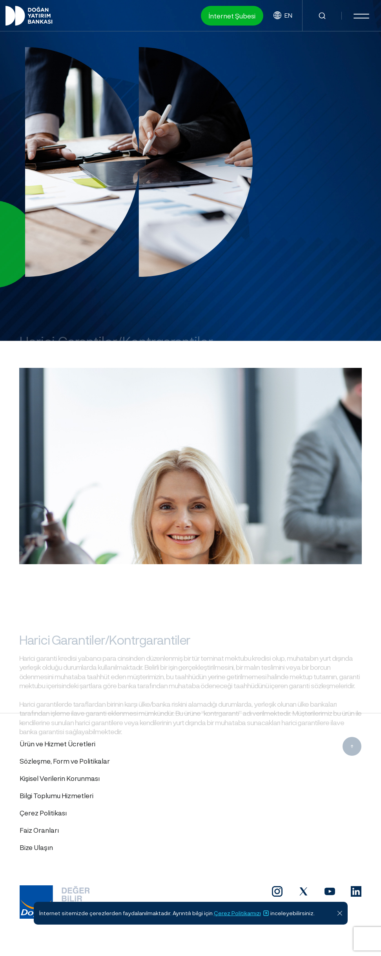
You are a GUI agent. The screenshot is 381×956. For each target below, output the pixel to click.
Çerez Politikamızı (241, 913)
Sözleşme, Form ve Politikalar (65, 761)
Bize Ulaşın (36, 847)
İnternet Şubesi (232, 16)
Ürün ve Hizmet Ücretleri (57, 744)
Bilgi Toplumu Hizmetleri (56, 795)
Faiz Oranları (39, 830)
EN (282, 15)
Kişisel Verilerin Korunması (60, 778)
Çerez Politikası (43, 813)
